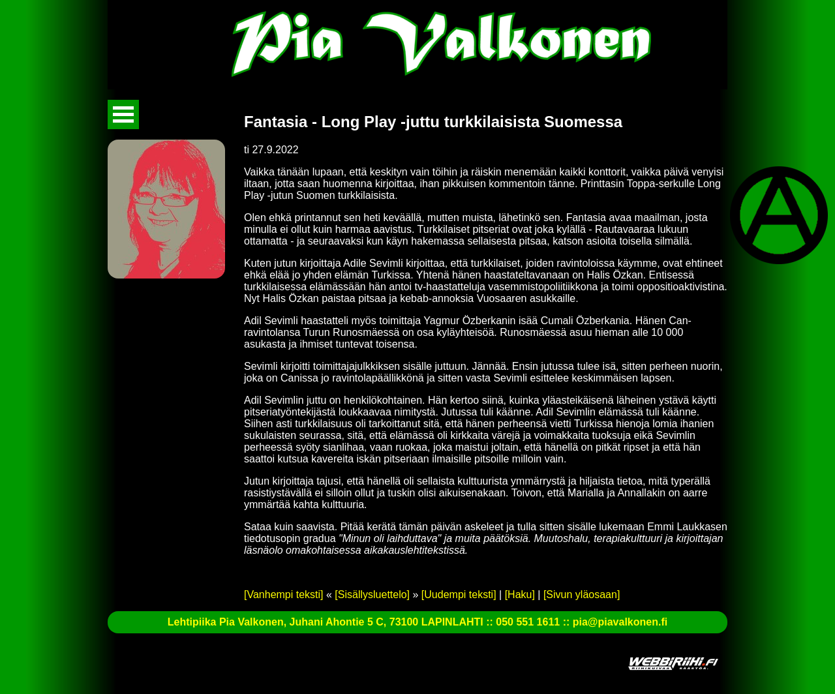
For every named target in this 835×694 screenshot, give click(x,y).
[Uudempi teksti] (458, 594)
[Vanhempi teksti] (284, 594)
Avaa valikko (123, 114)
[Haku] (520, 594)
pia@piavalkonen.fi (620, 621)
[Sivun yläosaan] (581, 594)
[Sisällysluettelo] (372, 594)
